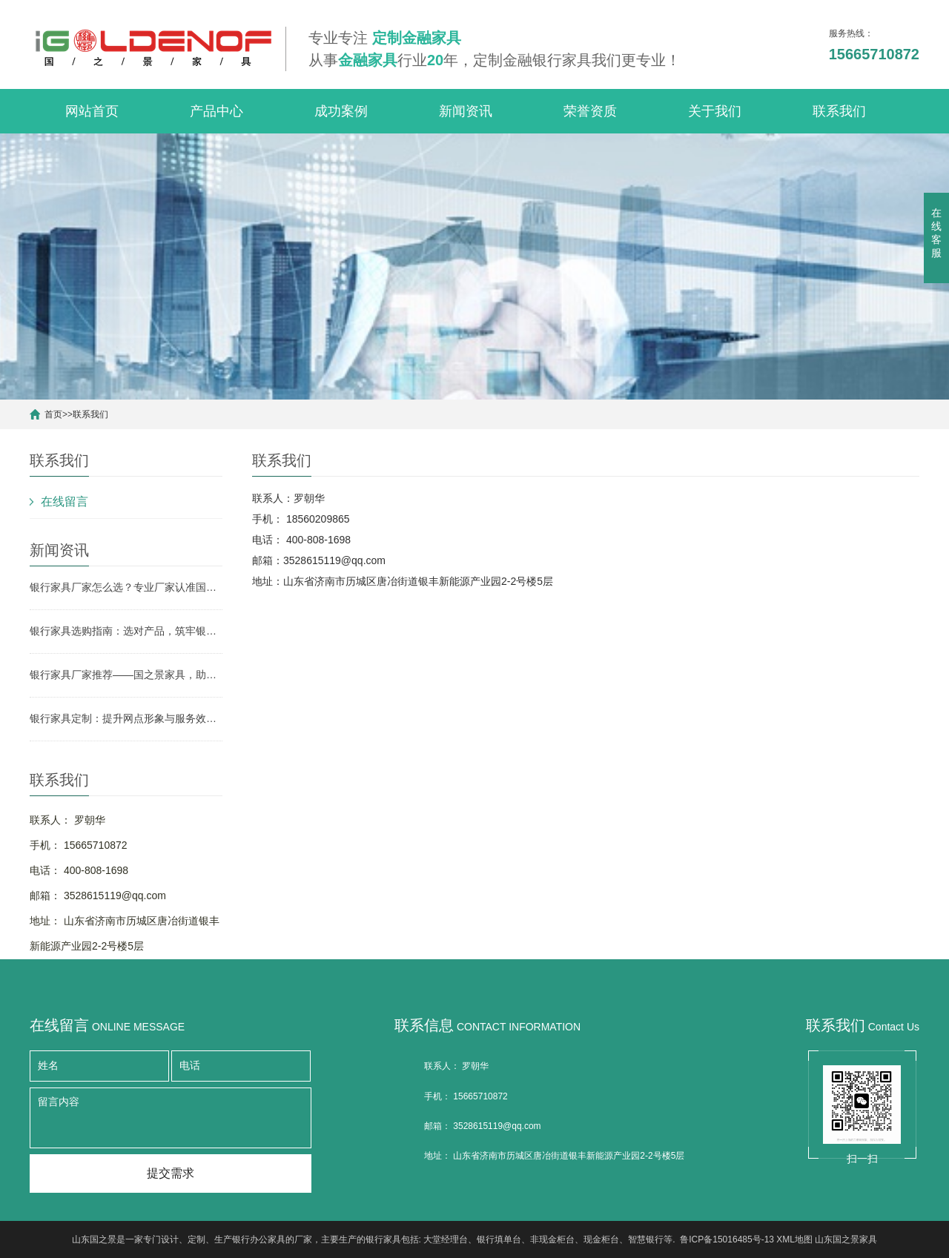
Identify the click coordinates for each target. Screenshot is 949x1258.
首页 (53, 414)
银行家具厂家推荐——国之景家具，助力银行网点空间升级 (126, 675)
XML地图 (794, 1239)
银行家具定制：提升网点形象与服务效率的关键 (126, 718)
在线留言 (64, 501)
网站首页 (92, 111)
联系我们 (839, 111)
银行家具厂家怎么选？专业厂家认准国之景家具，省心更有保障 (126, 587)
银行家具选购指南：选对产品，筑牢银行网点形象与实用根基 (126, 631)
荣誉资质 (590, 111)
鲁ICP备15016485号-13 (727, 1239)
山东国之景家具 (846, 1239)
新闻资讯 (465, 111)
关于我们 (714, 111)
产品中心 (216, 111)
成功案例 (341, 111)
